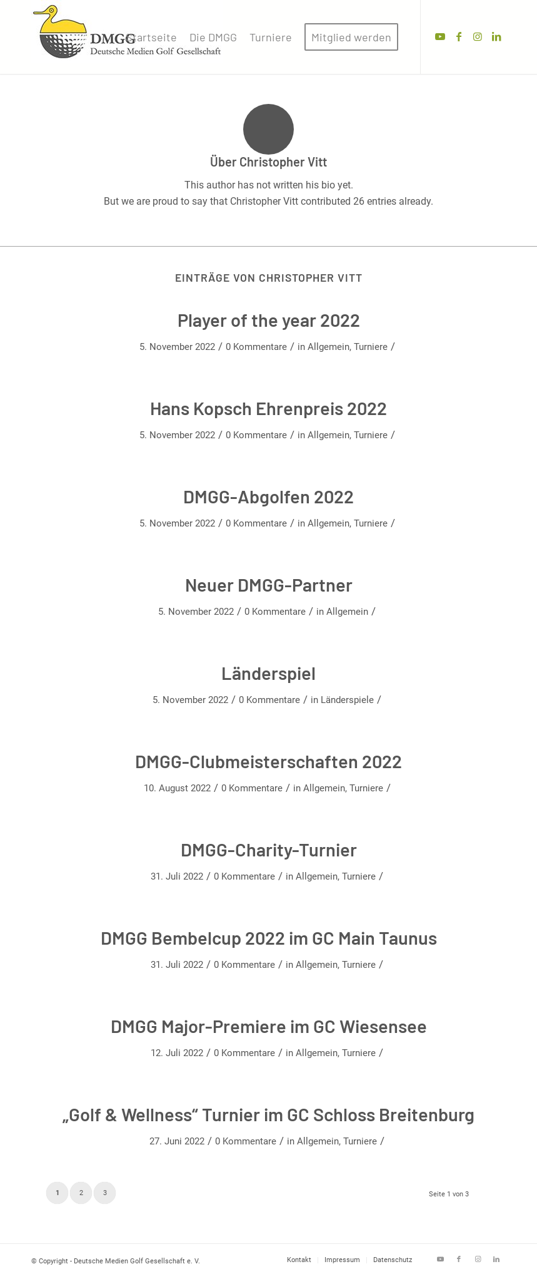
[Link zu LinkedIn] (496, 36)
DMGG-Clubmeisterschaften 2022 (268, 761)
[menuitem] (151, 37)
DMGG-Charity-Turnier (269, 849)
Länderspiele (347, 700)
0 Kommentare (256, 346)
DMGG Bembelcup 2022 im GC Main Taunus (269, 937)
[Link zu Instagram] (477, 36)
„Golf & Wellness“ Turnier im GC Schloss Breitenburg (268, 1114)
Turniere (371, 346)
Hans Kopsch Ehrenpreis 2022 (268, 408)
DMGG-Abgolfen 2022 (268, 496)
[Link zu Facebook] (458, 36)
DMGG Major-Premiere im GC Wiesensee (269, 1026)
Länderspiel (268, 673)
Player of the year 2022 (269, 320)
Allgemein (328, 346)
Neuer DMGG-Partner (269, 584)
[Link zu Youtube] (440, 36)
